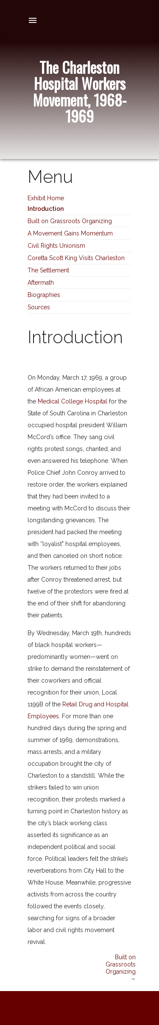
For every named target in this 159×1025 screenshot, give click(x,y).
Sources (39, 307)
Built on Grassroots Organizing (70, 221)
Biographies (44, 294)
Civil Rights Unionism (56, 245)
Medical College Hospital (72, 401)
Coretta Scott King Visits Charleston (76, 258)
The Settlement (48, 270)
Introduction (46, 208)
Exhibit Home (46, 198)
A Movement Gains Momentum (70, 233)
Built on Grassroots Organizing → (121, 968)
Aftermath (41, 282)
